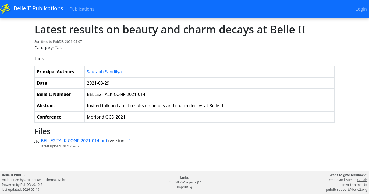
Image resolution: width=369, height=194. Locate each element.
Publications (82, 9)
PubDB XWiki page (184, 182)
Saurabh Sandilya (104, 72)
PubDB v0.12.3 (31, 184)
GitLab (362, 180)
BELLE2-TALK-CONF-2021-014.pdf (74, 141)
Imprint (184, 187)
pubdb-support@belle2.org (346, 189)
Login (361, 9)
